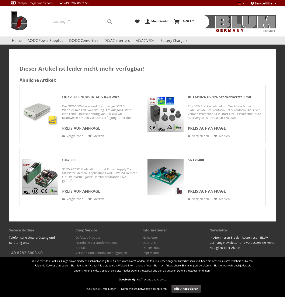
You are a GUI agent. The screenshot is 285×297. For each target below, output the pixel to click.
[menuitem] (52, 3)
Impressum (151, 253)
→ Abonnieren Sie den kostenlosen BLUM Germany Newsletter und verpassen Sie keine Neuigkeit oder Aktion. (241, 242)
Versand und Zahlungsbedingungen (101, 253)
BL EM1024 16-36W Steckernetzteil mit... (221, 97)
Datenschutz (151, 248)
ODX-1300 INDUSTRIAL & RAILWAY (90, 97)
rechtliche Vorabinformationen (97, 243)
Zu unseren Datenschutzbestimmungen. (186, 270)
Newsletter (150, 237)
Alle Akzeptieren (186, 289)
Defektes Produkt (88, 237)
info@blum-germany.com (32, 3)
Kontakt (81, 248)
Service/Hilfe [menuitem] (262, 3)
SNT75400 (196, 160)
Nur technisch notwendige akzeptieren (144, 289)
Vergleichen (72, 136)
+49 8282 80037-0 (74, 3)
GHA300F (69, 160)
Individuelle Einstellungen (101, 289)
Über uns (149, 243)
